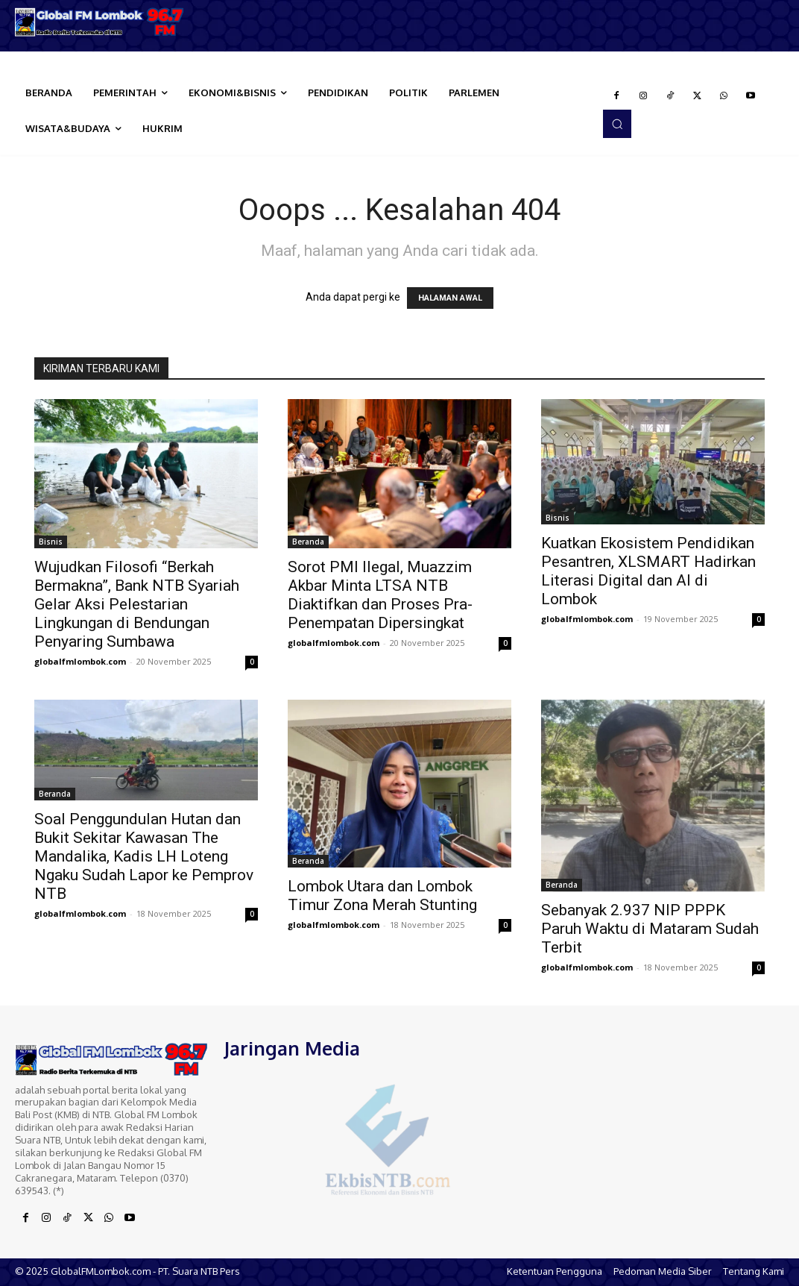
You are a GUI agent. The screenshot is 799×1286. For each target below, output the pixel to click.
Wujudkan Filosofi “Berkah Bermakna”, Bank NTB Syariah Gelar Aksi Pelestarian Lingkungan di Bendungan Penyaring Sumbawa (136, 604)
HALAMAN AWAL (450, 298)
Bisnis (51, 541)
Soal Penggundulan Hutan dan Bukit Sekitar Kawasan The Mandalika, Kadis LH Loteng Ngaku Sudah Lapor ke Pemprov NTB (143, 856)
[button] (617, 124)
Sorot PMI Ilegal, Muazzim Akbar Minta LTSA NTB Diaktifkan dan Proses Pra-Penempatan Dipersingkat (380, 595)
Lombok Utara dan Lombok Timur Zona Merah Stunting (382, 895)
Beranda (308, 541)
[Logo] (100, 22)
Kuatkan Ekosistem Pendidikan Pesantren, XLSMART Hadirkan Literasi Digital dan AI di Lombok (648, 571)
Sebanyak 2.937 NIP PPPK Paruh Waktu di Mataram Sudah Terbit (650, 928)
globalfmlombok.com (80, 661)
